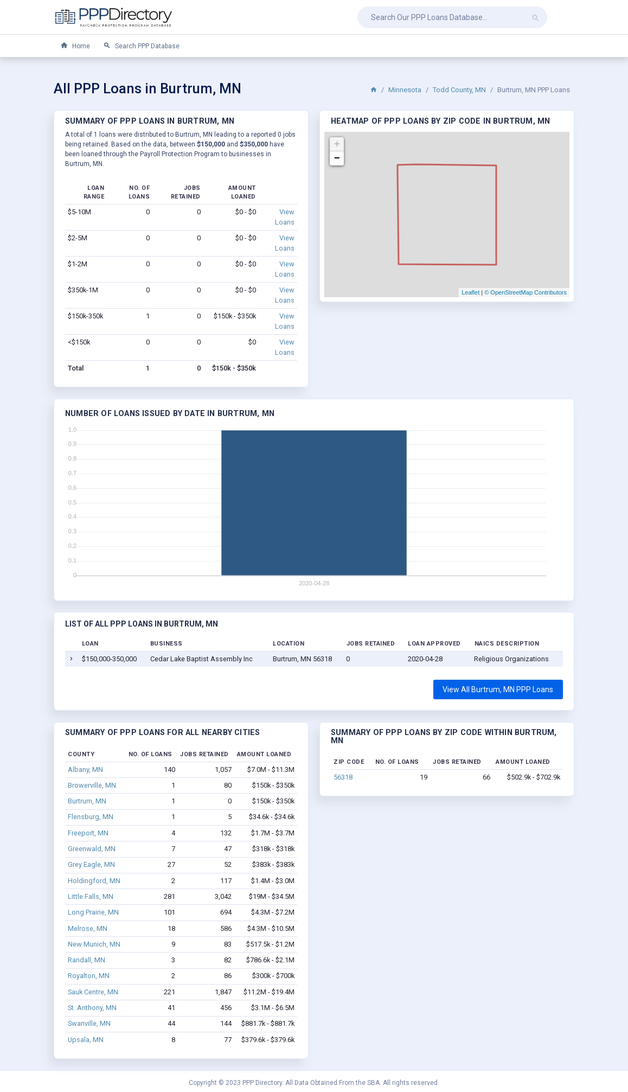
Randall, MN (86, 960)
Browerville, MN (92, 785)
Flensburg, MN (90, 817)
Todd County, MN (459, 90)
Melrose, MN (87, 928)
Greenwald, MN (92, 849)
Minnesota (404, 90)
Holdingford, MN (94, 881)
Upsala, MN (86, 1040)
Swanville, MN (89, 1023)
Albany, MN (85, 769)
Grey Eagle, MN (91, 864)
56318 (343, 777)
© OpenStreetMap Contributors (525, 292)
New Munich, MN (94, 944)
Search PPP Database (141, 46)
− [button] (337, 158)
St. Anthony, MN (92, 1008)
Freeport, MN (88, 833)
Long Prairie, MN (93, 912)
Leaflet (470, 292)
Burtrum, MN (87, 801)
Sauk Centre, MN (93, 992)
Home (75, 46)
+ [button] (337, 144)
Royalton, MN (89, 976)
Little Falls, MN (90, 896)
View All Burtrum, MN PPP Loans (498, 689)
